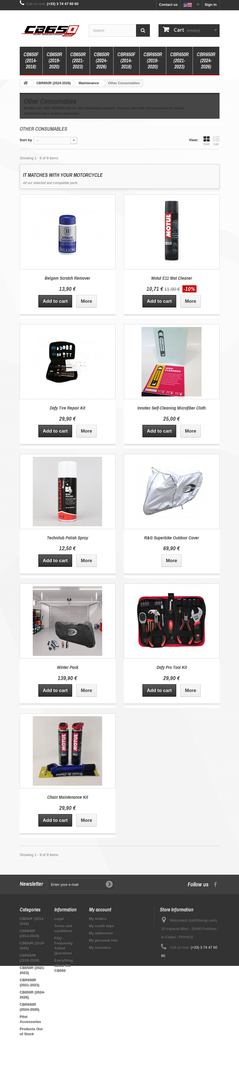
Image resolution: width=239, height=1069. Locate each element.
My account (100, 909)
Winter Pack (67, 667)
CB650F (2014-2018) (31, 60)
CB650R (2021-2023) (78, 60)
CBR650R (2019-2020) (153, 60)
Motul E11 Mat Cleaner (171, 278)
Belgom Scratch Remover (67, 278)
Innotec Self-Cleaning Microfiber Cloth (171, 408)
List (216, 141)
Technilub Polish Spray (67, 537)
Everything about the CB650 (63, 965)
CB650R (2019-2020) (54, 60)
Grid (206, 141)
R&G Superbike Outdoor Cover (171, 537)
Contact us (168, 5)
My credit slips (101, 926)
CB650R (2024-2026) (101, 60)
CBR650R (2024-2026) (206, 60)
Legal (59, 919)
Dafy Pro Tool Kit (172, 667)
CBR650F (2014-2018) (126, 60)
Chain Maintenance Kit (67, 797)
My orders (97, 919)
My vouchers (100, 948)
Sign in (211, 5)
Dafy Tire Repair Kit (67, 408)
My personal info (103, 940)
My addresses (101, 933)
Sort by (26, 140)
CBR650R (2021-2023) (179, 60)
